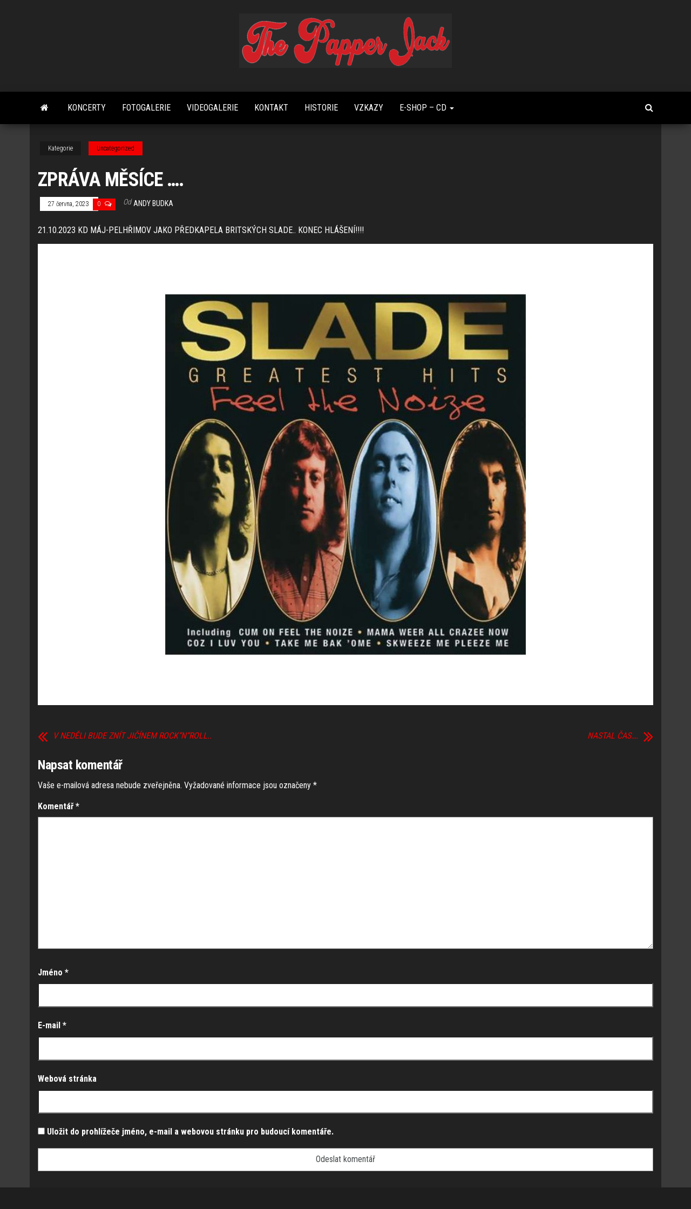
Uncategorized (115, 148)
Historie (321, 108)
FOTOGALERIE (146, 108)
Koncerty (86, 108)
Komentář (58, 806)
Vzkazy (368, 108)
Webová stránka (67, 1079)
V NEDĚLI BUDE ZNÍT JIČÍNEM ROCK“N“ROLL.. (132, 736)
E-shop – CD (426, 108)
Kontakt (271, 108)
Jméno (53, 972)
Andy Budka (153, 203)
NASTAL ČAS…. (612, 736)
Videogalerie (212, 108)
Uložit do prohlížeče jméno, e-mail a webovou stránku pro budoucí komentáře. (190, 1131)
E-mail (52, 1025)
